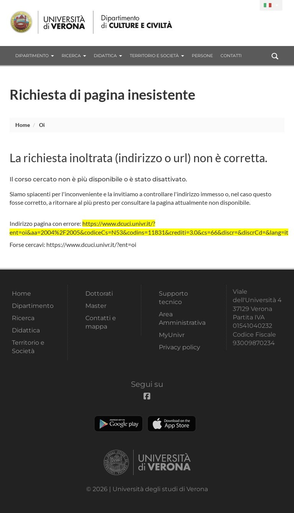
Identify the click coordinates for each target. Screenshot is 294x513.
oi (42, 125)
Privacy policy (179, 347)
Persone (202, 55)
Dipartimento (34, 55)
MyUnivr (172, 335)
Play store (118, 423)
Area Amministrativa (182, 318)
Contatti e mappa (100, 322)
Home (22, 125)
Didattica (108, 55)
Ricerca (74, 55)
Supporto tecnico (173, 298)
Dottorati (99, 293)
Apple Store (172, 423)
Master (95, 305)
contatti (231, 55)
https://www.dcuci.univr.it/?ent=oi (91, 244)
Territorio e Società (157, 55)
